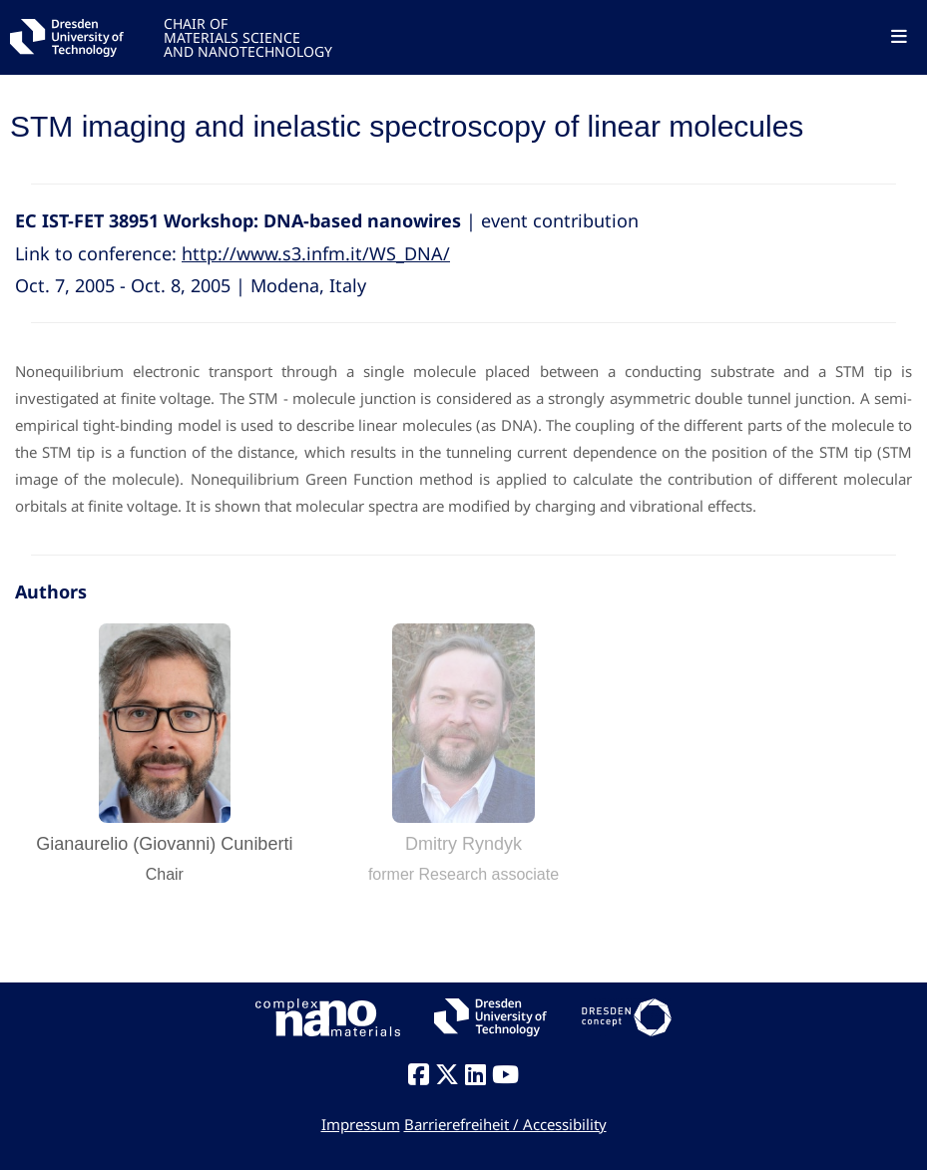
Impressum (360, 1124)
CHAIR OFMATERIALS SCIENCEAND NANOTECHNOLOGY (248, 36)
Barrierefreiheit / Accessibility (505, 1124)
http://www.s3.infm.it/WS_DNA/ (316, 253)
